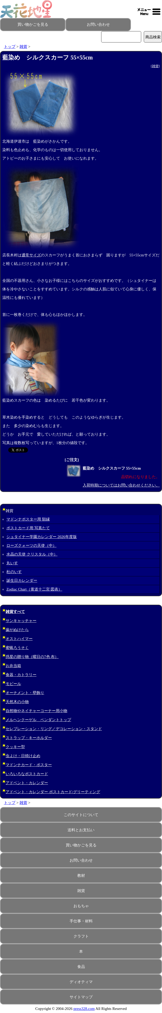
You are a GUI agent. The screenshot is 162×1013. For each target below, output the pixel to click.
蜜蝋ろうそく (17, 648)
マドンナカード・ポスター (29, 765)
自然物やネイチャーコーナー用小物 (36, 711)
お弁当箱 (13, 666)
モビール (13, 684)
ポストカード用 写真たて (28, 528)
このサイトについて (81, 815)
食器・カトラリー (21, 675)
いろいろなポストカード (27, 774)
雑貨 (23, 47)
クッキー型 (15, 747)
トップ (9, 47)
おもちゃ (81, 906)
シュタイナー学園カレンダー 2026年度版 (41, 537)
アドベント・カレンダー (27, 783)
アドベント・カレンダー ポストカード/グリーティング (53, 792)
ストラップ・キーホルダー (29, 738)
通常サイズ (31, 255)
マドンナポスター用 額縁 (28, 519)
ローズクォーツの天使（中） (31, 545)
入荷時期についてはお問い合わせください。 (121, 485)
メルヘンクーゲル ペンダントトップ (38, 720)
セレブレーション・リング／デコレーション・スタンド (54, 729)
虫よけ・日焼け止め (23, 756)
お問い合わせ (98, 24)
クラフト (81, 936)
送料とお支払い (81, 830)
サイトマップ (81, 997)
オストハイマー (19, 639)
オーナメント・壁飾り (25, 693)
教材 (81, 875)
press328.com (84, 1009)
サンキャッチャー (21, 621)
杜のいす (14, 572)
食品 (81, 967)
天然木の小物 (17, 702)
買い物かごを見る (32, 24)
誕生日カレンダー (21, 580)
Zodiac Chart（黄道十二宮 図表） (34, 589)
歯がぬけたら (17, 630)
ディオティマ (81, 982)
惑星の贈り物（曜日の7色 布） (32, 657)
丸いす (12, 563)
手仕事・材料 (81, 921)
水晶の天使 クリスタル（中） (32, 554)
